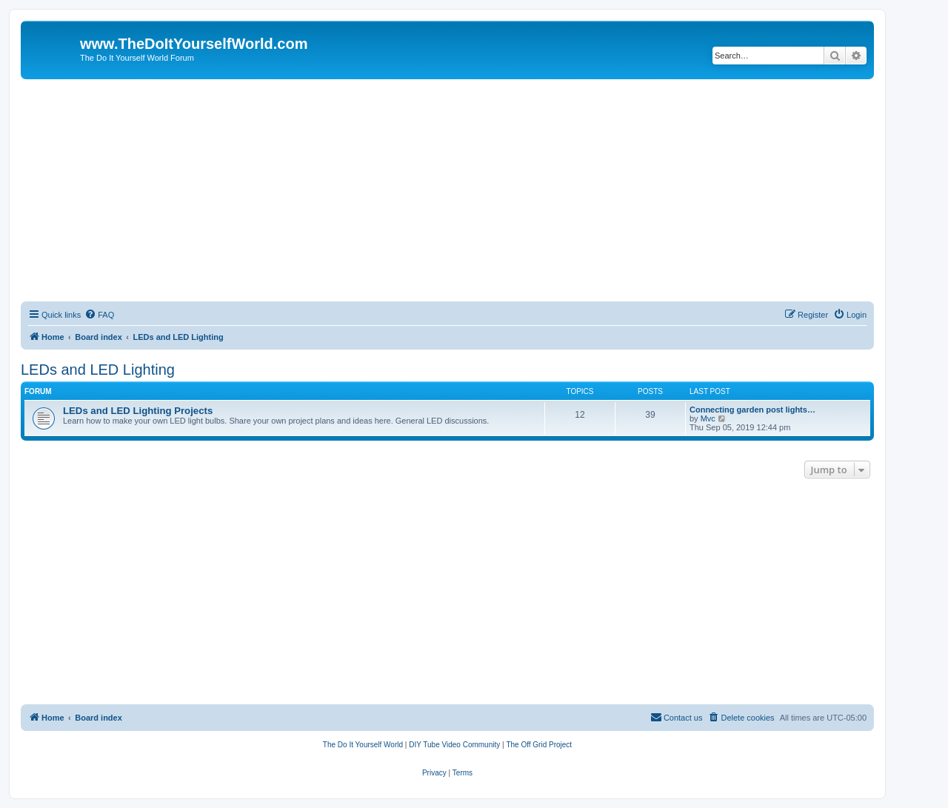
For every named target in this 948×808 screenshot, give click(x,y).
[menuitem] (99, 315)
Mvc (708, 418)
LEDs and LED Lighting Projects (138, 410)
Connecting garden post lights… (752, 409)
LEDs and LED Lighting (98, 369)
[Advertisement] (447, 190)
